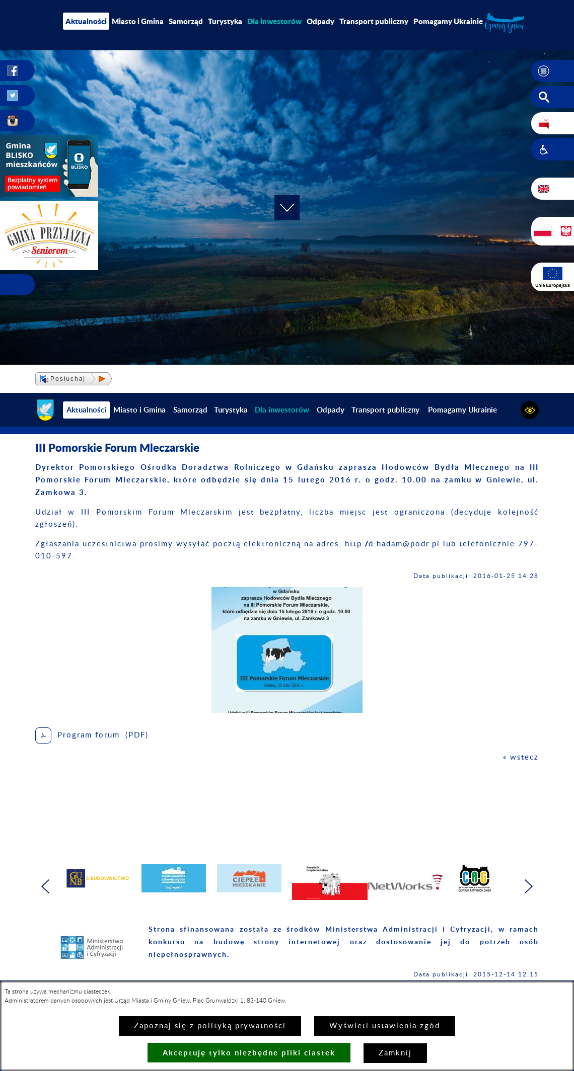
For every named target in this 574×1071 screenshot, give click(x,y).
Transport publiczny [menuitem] (373, 21)
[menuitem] (274, 21)
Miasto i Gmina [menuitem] (138, 21)
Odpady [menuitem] (320, 21)
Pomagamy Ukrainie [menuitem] (448, 21)
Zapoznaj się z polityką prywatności (210, 1026)
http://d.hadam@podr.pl (392, 544)
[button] (552, 71)
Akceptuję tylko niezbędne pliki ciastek (249, 1052)
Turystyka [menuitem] (225, 21)
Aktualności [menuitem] (86, 21)
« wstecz (521, 757)
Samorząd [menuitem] (186, 21)
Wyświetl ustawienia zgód (384, 1026)
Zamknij (395, 1053)
